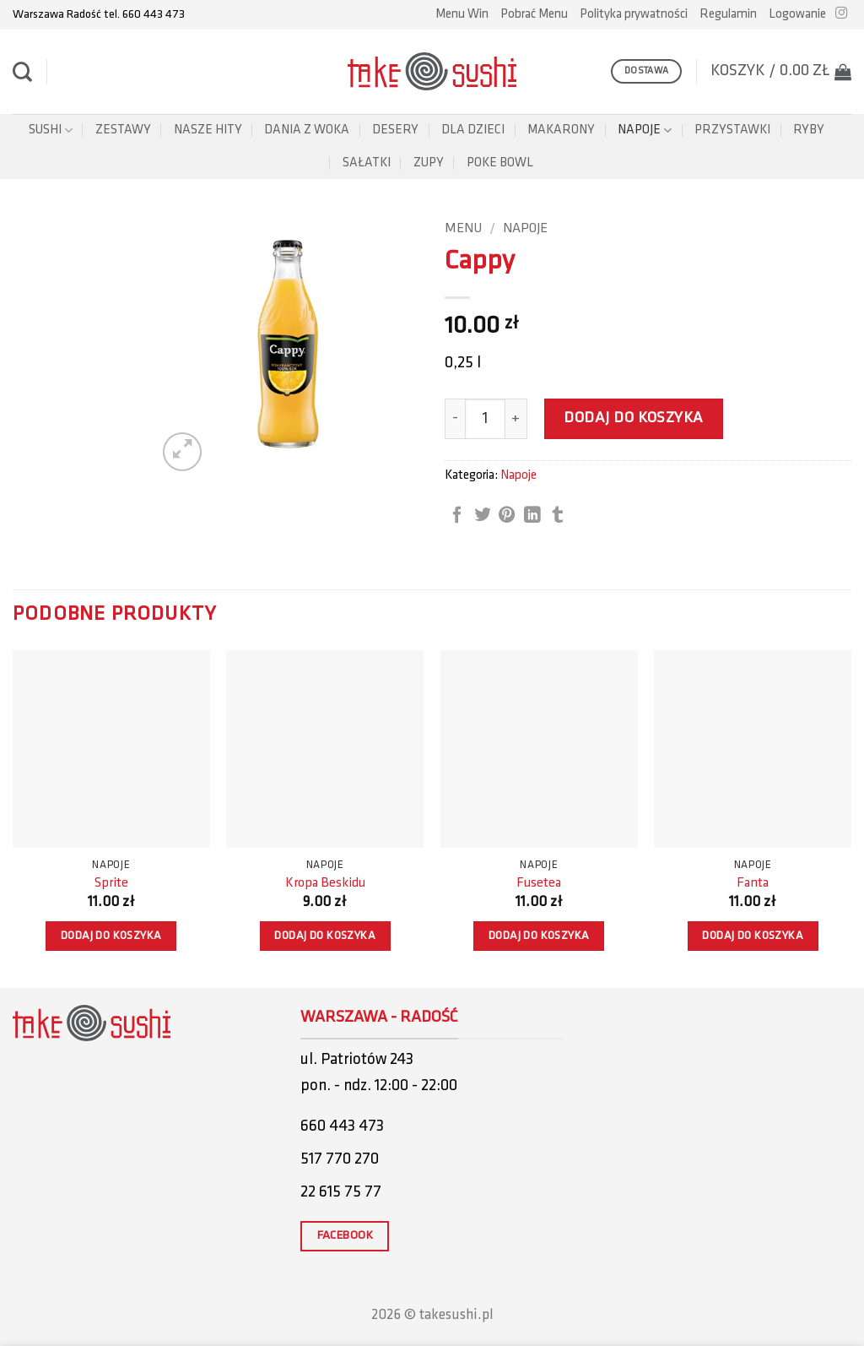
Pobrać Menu (534, 14)
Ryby (808, 130)
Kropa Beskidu (325, 883)
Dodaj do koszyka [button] (111, 936)
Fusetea (538, 883)
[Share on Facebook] (457, 516)
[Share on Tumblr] (557, 516)
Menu (463, 229)
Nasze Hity (208, 130)
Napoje (645, 130)
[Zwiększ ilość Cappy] (516, 419)
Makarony (561, 130)
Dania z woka (306, 130)
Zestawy (123, 130)
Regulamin (728, 14)
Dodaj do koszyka (634, 418)
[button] (797, 15)
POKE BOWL (500, 163)
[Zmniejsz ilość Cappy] (455, 419)
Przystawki (732, 130)
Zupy (428, 163)
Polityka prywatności (634, 14)
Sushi (51, 130)
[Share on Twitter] (482, 516)
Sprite (111, 883)
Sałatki (367, 163)
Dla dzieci (473, 130)
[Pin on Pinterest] (507, 516)
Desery (395, 130)
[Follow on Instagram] (841, 13)
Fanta (753, 883)
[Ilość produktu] (485, 419)
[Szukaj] (22, 72)
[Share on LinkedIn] (532, 516)
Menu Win (462, 14)
